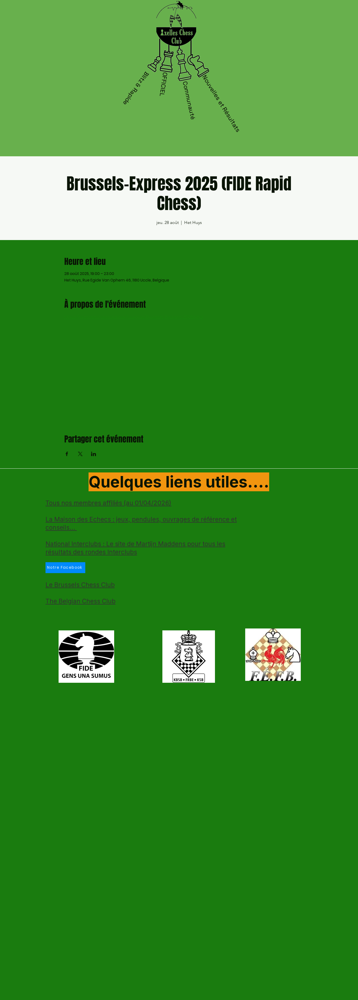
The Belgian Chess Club (80, 601)
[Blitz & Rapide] (135, 89)
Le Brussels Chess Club (80, 585)
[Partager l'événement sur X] (80, 454)
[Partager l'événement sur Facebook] (66, 454)
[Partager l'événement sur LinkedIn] (93, 454)
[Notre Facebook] (65, 567)
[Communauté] (189, 100)
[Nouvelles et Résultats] (221, 104)
